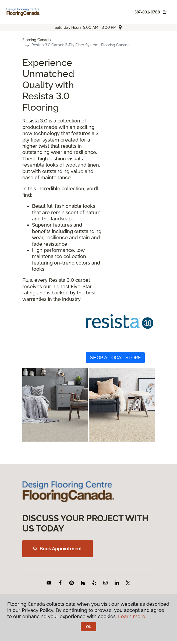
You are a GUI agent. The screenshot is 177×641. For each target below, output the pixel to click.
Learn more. (132, 616)
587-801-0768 (147, 12)
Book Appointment (57, 548)
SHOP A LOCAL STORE (115, 357)
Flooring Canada (36, 40)
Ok (88, 627)
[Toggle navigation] (165, 11)
